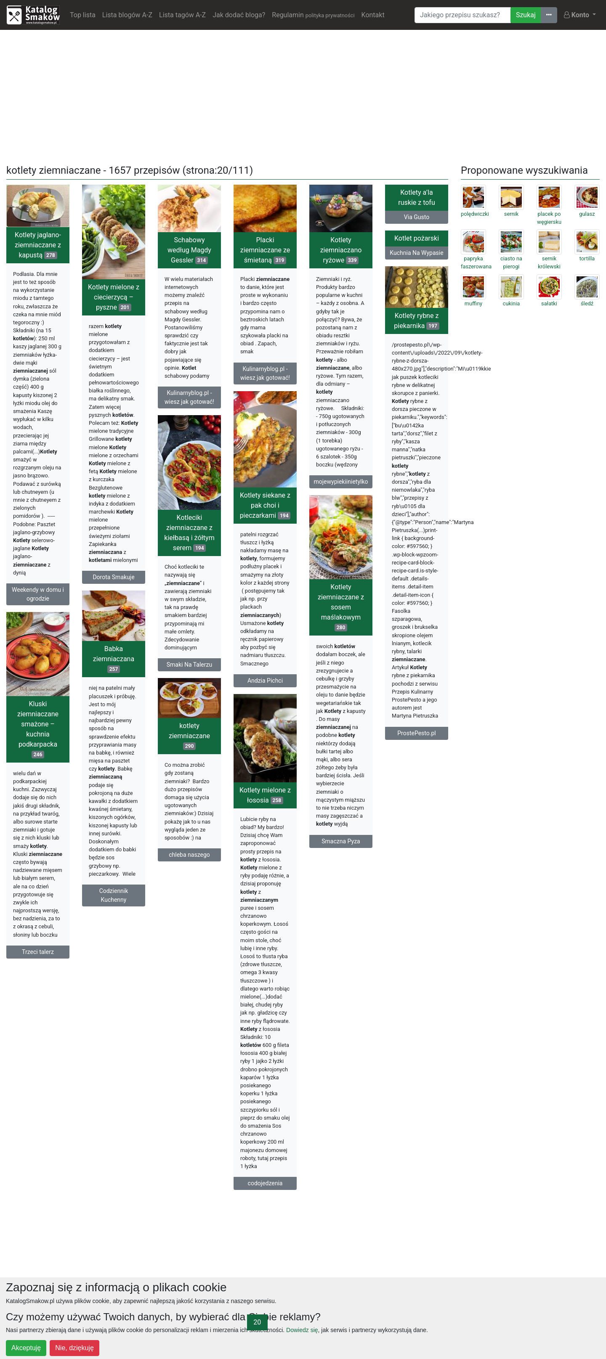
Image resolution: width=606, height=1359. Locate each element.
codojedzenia (265, 1183)
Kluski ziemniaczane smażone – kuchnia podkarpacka (37, 729)
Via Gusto (416, 217)
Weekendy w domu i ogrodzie (38, 594)
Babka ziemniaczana (113, 659)
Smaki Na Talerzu (189, 664)
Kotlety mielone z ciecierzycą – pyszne (113, 297)
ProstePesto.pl (416, 733)
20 (257, 1322)
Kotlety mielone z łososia (265, 795)
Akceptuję (26, 1347)
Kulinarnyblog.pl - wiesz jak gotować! (189, 397)
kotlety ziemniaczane (189, 736)
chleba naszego (189, 854)
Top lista (83, 15)
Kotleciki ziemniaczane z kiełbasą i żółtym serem (189, 533)
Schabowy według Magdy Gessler (189, 250)
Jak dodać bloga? (239, 15)
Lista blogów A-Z (127, 15)
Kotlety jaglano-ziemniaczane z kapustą (38, 245)
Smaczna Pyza (341, 841)
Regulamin (313, 15)
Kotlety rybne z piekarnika (416, 321)
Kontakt (373, 15)
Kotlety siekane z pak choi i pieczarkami (265, 505)
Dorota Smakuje (113, 577)
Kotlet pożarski (416, 238)
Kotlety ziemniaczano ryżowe (341, 250)
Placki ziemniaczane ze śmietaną (265, 250)
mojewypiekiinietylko (341, 481)
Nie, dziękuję (74, 1347)
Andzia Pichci (265, 680)
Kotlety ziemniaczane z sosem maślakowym (341, 607)
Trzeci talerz (38, 951)
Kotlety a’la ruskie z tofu (416, 197)
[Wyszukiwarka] (463, 15)
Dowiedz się (302, 1330)
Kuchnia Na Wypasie (416, 252)
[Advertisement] (303, 95)
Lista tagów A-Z (182, 15)
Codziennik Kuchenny (113, 895)
